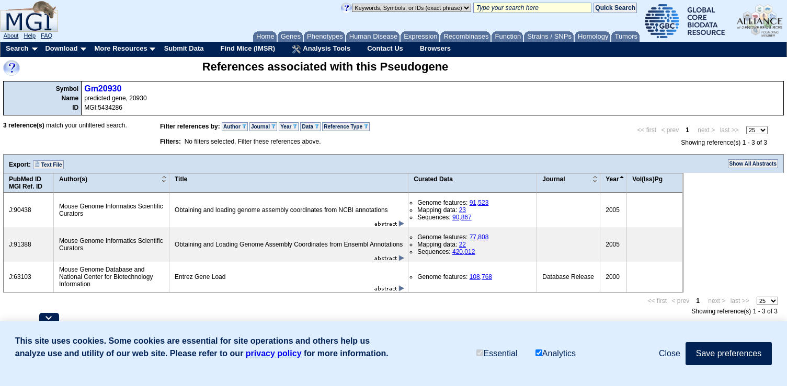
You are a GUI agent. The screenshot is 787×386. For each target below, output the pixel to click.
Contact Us (385, 48)
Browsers (435, 48)
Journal (263, 127)
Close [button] (669, 353)
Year (288, 127)
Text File (48, 164)
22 (462, 244)
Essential (496, 353)
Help (30, 35)
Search (17, 48)
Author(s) (73, 179)
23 (462, 210)
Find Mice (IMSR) (247, 48)
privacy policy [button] (274, 353)
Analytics (555, 353)
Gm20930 (102, 88)
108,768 (481, 276)
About (11, 35)
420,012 (463, 251)
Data (310, 127)
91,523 (479, 202)
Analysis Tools (321, 49)
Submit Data (184, 48)
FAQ (46, 35)
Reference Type (346, 127)
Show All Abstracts (753, 164)
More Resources (120, 48)
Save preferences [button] (728, 353)
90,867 (462, 217)
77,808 (479, 237)
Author (234, 127)
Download (61, 48)
